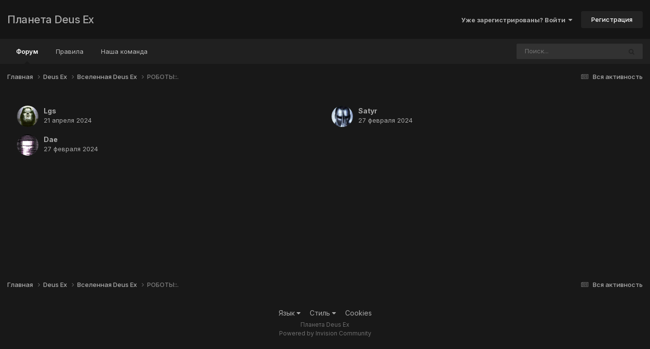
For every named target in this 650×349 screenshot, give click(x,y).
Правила (69, 51)
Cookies (358, 313)
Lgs (50, 111)
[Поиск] (550, 51)
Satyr (367, 111)
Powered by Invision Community (325, 333)
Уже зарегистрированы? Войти (516, 20)
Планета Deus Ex (50, 19)
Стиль (323, 313)
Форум (27, 56)
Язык (289, 313)
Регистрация (612, 19)
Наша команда (124, 51)
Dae (51, 139)
